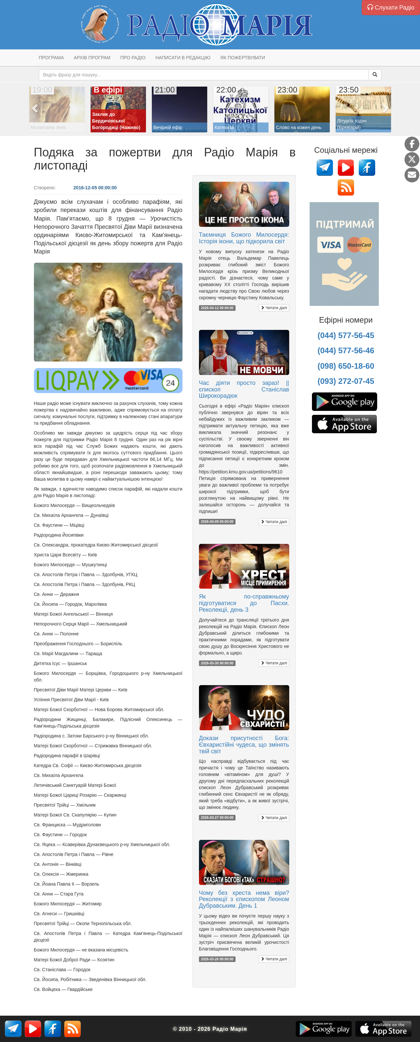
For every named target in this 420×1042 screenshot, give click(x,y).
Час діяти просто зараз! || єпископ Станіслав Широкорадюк (244, 389)
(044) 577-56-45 (346, 335)
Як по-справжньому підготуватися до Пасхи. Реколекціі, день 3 (244, 603)
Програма (51, 57)
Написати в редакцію (182, 57)
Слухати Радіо (390, 7)
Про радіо (132, 57)
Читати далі (274, 308)
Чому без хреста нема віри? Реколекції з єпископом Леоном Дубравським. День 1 (244, 899)
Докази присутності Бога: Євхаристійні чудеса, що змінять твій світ (244, 745)
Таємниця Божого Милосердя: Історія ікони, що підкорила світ (244, 238)
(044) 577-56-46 (346, 350)
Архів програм (92, 57)
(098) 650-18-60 (346, 365)
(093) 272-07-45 (346, 381)
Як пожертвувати (242, 57)
